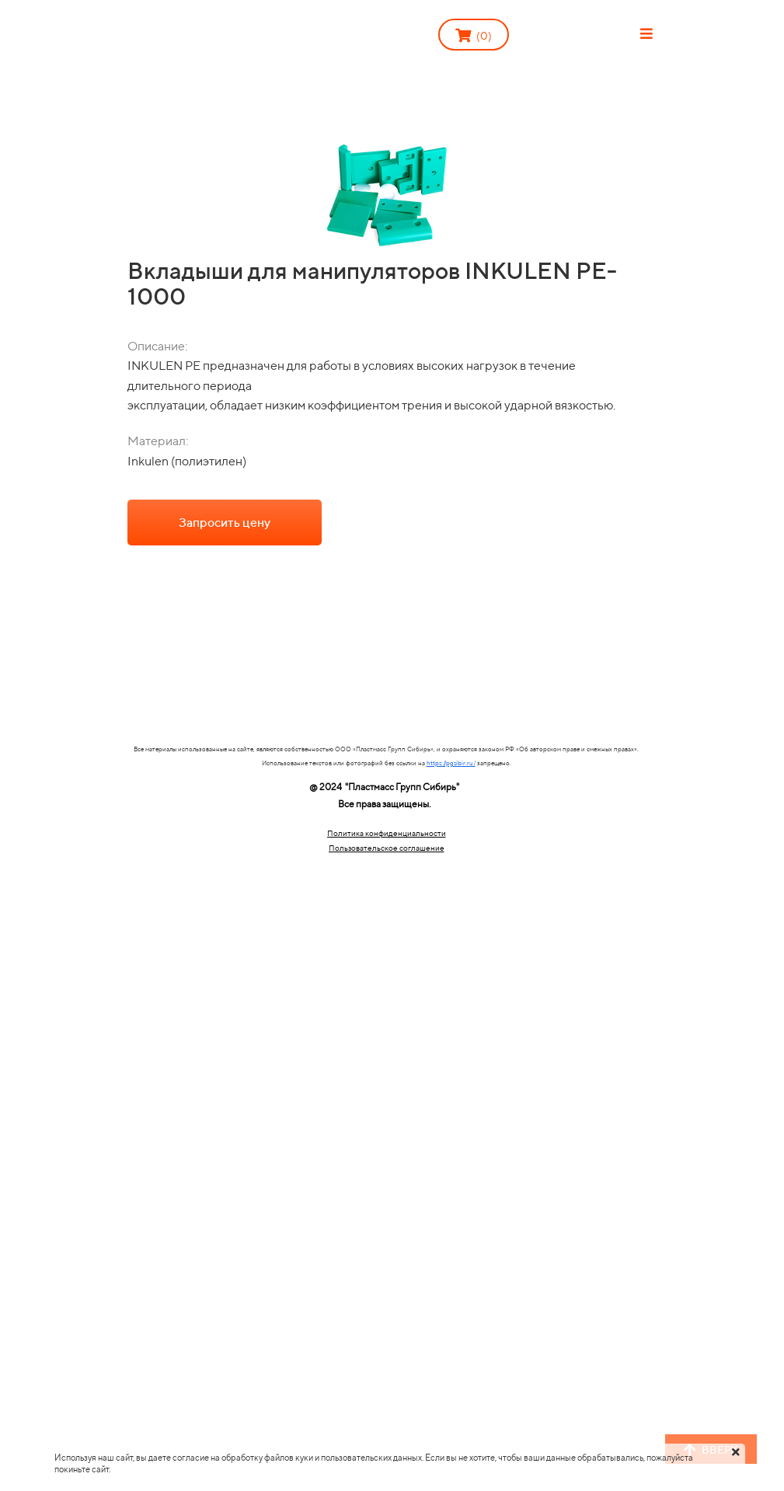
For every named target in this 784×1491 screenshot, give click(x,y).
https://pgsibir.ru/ (451, 763)
